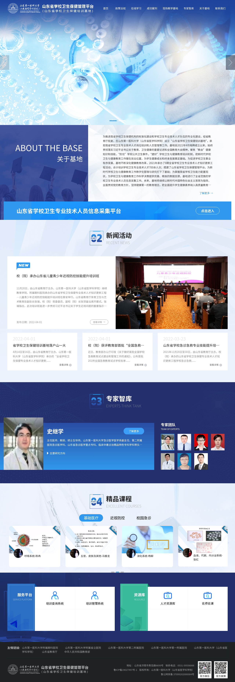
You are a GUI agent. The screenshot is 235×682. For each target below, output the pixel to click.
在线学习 (136, 8)
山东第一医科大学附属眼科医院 (40, 647)
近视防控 (117, 517)
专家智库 (189, 8)
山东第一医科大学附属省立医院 (83, 647)
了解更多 (206, 193)
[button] (113, 120)
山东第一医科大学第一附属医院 (169, 647)
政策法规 (120, 8)
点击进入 (207, 210)
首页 (105, 8)
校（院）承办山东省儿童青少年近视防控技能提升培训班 (58, 275)
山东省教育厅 (49, 652)
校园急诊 (144, 517)
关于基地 (204, 8)
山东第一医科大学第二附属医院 (126, 647)
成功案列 (152, 8)
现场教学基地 (170, 8)
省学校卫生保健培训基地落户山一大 (39, 345)
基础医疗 (91, 517)
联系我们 (220, 8)
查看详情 (99, 322)
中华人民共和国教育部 (77, 652)
